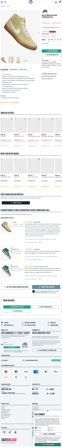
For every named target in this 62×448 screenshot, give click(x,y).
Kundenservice (53, 325)
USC (60, 40)
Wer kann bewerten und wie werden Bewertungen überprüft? (16, 214)
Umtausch (52, 323)
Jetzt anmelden (11, 347)
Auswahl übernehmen (47, 434)
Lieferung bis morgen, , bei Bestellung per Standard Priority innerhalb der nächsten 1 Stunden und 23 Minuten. (51, 63)
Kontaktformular (22, 393)
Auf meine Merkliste (51, 55)
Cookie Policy (54, 440)
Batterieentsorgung (5, 417)
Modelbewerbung (35, 409)
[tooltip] (60, 27)
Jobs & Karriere (35, 408)
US (49, 40)
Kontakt (2, 418)
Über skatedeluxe (35, 406)
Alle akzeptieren (48, 444)
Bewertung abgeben (46, 287)
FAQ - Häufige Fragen (29, 325)
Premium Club (44, 291)
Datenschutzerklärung (42, 441)
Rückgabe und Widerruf (6, 409)
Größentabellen (7, 325)
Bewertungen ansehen (56, 23)
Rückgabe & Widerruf (29, 323)
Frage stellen (15, 203)
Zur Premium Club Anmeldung (46, 350)
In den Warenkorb (51, 51)
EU (55, 40)
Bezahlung (3, 406)
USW (52, 40)
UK (57, 40)
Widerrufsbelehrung (5, 411)
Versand (4, 323)
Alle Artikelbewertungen (6, 414)
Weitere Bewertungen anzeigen (16, 287)
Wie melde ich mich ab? (18, 351)
